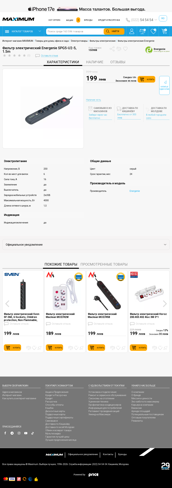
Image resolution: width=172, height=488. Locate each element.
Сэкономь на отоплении (101, 398)
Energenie (135, 191)
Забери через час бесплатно (98, 116)
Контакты (108, 454)
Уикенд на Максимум (99, 414)
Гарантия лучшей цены (57, 436)
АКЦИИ (69, 20)
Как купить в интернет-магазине (19, 398)
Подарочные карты (55, 414)
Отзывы (117, 62)
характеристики (63, 62)
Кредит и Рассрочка (56, 395)
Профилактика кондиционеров (104, 405)
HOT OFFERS (54, 20)
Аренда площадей (140, 411)
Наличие (94, 62)
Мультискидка (53, 433)
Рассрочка (51, 401)
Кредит (49, 398)
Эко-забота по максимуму (145, 401)
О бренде (136, 395)
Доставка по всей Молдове (59, 427)
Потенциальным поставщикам (147, 414)
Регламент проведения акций (103, 411)
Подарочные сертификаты (59, 417)
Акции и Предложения (56, 392)
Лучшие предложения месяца (60, 440)
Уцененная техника (98, 401)
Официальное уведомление (83, 454)
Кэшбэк (49, 408)
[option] (86, 9)
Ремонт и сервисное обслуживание (107, 395)
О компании (137, 392)
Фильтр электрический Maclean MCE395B (102, 316)
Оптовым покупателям (143, 417)
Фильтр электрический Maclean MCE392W (60, 316)
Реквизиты (137, 420)
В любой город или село (156, 116)
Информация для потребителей (105, 408)
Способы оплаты (54, 405)
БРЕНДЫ (88, 20)
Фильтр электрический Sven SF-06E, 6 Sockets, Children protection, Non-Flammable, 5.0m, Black (21, 317)
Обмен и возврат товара (58, 430)
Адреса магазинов (12, 392)
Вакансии (136, 408)
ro (162, 18)
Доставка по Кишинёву (57, 424)
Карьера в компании (142, 405)
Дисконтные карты (55, 411)
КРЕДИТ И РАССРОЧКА (109, 20)
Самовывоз (51, 420)
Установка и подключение (102, 392)
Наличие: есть (93, 100)
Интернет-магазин (12, 395)
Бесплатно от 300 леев (126, 116)
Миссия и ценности (141, 398)
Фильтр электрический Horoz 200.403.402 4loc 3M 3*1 (148, 316)
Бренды (122, 454)
